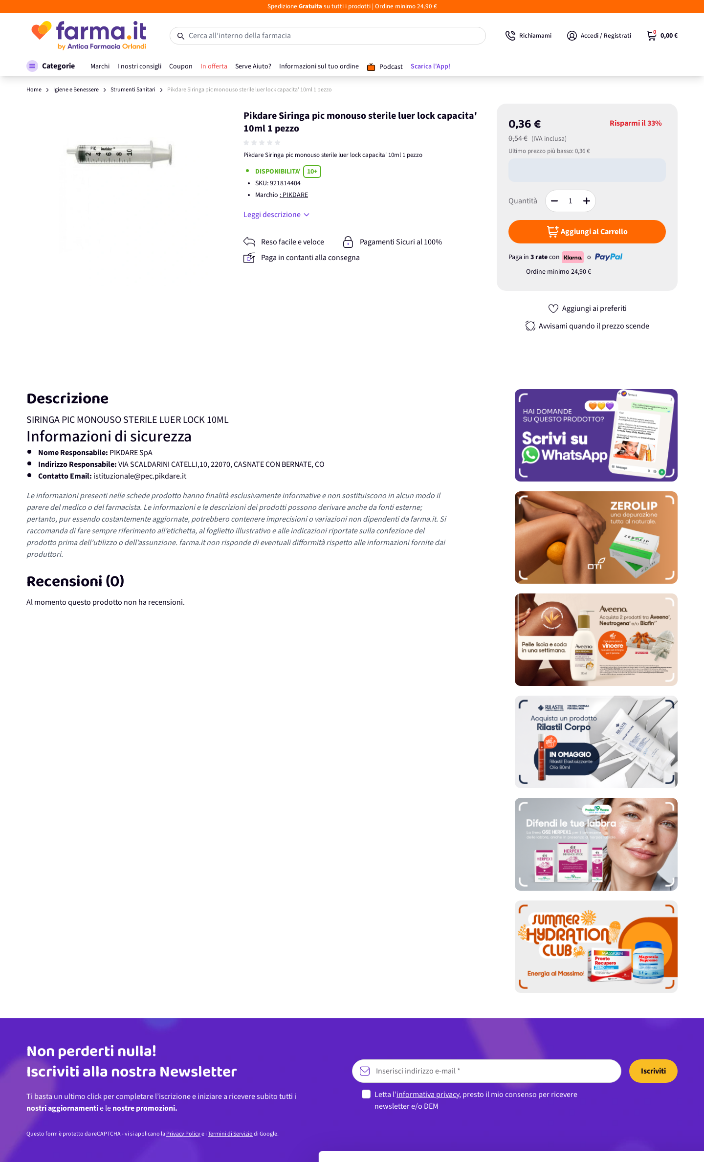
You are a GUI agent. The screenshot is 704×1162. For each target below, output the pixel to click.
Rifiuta (622, 1135)
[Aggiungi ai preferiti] (587, 308)
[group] (263, 143)
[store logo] (88, 35)
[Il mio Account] (599, 36)
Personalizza (622, 1102)
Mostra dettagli (154, 1143)
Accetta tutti (622, 1071)
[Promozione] (596, 435)
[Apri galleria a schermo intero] (117, 195)
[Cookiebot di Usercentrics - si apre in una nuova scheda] (63, 1143)
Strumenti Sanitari (132, 90)
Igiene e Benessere (76, 90)
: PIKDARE (294, 195)
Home (34, 90)
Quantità (522, 201)
